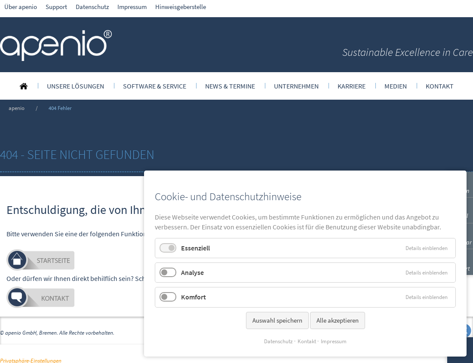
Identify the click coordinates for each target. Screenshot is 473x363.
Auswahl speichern (277, 320)
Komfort (193, 297)
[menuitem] (23, 86)
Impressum (334, 341)
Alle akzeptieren (337, 320)
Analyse (192, 272)
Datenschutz (278, 341)
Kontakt (307, 341)
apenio (17, 107)
